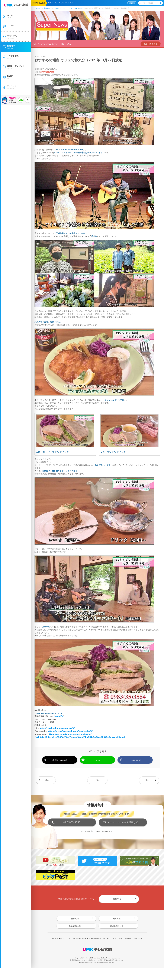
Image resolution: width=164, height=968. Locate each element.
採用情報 (128, 938)
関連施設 (117, 919)
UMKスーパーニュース (63, 8)
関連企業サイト (117, 926)
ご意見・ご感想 (117, 938)
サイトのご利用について (60, 938)
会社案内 (75, 919)
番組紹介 (47, 8)
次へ (147, 780)
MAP (57, 716)
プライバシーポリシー (78, 938)
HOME (38, 8)
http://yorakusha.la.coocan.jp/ (56, 728)
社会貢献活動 (75, 926)
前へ (47, 780)
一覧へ (97, 780)
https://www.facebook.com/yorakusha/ (69, 731)
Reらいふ (79, 8)
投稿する (117, 899)
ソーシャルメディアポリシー (99, 938)
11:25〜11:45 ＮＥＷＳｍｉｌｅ (61, 3)
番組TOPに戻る (150, 44)
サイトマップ (138, 938)
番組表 (132, 3)
